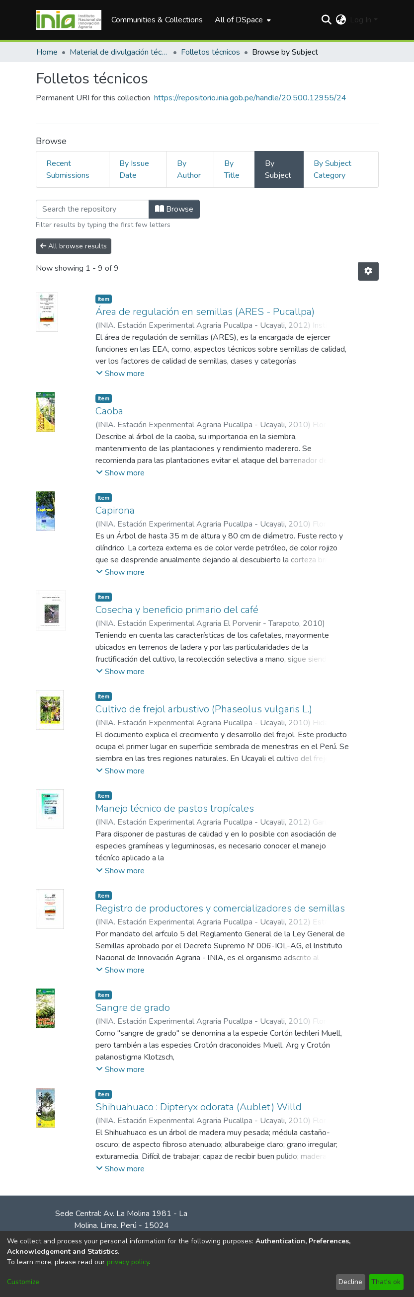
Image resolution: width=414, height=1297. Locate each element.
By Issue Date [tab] (134, 169)
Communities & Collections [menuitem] (157, 19)
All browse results (73, 246)
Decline (350, 1282)
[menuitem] (242, 20)
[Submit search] (326, 20)
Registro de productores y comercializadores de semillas (220, 908)
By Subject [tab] (278, 169)
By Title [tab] (232, 169)
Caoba (109, 411)
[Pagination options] (368, 271)
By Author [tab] (189, 169)
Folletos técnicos (210, 52)
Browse (174, 209)
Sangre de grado (132, 1007)
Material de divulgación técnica (119, 52)
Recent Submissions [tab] (67, 169)
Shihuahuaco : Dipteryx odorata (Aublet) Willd (198, 1107)
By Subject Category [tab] (332, 169)
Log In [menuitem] (360, 19)
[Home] (69, 20)
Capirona (115, 510)
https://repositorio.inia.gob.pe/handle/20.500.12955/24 (250, 97)
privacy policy (128, 1262)
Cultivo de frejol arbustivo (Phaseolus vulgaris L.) (203, 709)
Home (47, 52)
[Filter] (92, 209)
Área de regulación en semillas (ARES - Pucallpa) (205, 311)
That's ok (386, 1282)
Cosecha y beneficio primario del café (176, 609)
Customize (23, 1282)
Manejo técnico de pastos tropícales (174, 808)
